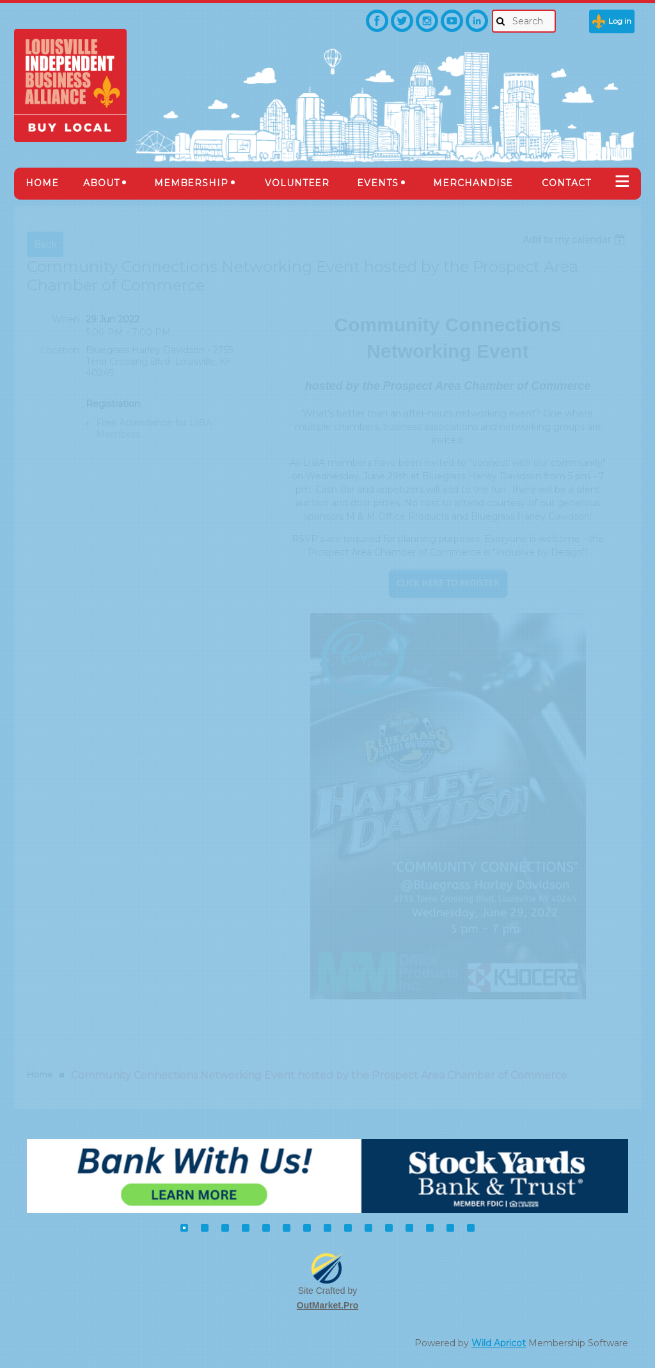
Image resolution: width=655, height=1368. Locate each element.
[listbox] (575, 240)
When (65, 319)
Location (59, 350)
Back (45, 244)
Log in (619, 21)
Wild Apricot (498, 1343)
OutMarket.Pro (327, 1305)
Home (40, 1074)
